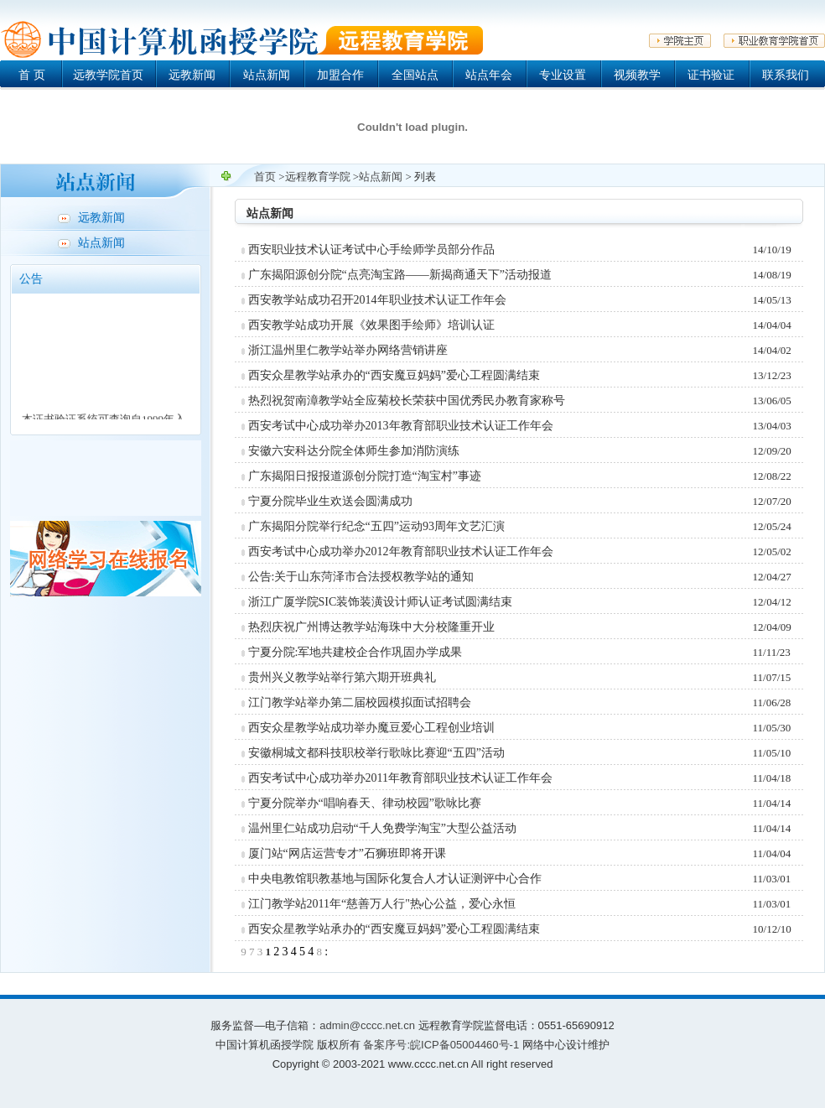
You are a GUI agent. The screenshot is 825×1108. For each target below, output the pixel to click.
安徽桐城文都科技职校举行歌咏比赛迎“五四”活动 (376, 752)
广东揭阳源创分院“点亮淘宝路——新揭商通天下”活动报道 (400, 274)
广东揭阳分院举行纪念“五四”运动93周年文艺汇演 (376, 526)
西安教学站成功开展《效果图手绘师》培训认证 (371, 325)
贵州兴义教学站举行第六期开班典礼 (342, 677)
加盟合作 (340, 75)
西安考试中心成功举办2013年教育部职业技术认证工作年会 (400, 425)
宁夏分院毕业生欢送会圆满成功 (330, 501)
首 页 (31, 75)
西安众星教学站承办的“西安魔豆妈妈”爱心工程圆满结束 (394, 375)
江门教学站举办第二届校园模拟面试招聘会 (359, 702)
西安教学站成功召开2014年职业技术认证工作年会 (377, 300)
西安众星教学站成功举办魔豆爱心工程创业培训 (371, 727)
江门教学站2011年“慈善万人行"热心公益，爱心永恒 (382, 903)
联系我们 (785, 75)
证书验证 (711, 75)
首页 (265, 176)
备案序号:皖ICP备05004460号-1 (441, 1044)
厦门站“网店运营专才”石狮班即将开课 (347, 853)
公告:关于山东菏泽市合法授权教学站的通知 (361, 576)
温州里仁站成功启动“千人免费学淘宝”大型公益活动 (382, 828)
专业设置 (562, 75)
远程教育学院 (317, 176)
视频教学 (637, 75)
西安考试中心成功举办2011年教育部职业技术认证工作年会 (400, 778)
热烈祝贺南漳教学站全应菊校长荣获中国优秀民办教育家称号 (406, 400)
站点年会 (488, 75)
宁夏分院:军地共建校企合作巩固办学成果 (355, 652)
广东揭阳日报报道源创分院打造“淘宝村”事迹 (364, 476)
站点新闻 (266, 75)
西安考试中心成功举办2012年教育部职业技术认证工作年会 (400, 551)
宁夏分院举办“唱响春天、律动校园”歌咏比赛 (364, 803)
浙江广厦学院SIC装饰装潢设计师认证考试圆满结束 (380, 602)
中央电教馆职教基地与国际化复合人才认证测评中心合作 (395, 878)
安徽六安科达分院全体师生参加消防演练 (353, 451)
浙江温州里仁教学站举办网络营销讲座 (348, 350)
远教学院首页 (108, 75)
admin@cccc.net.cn (367, 1025)
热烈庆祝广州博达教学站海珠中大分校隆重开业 (371, 627)
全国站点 (415, 75)
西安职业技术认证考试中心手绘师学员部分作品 (371, 249)
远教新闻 (192, 75)
